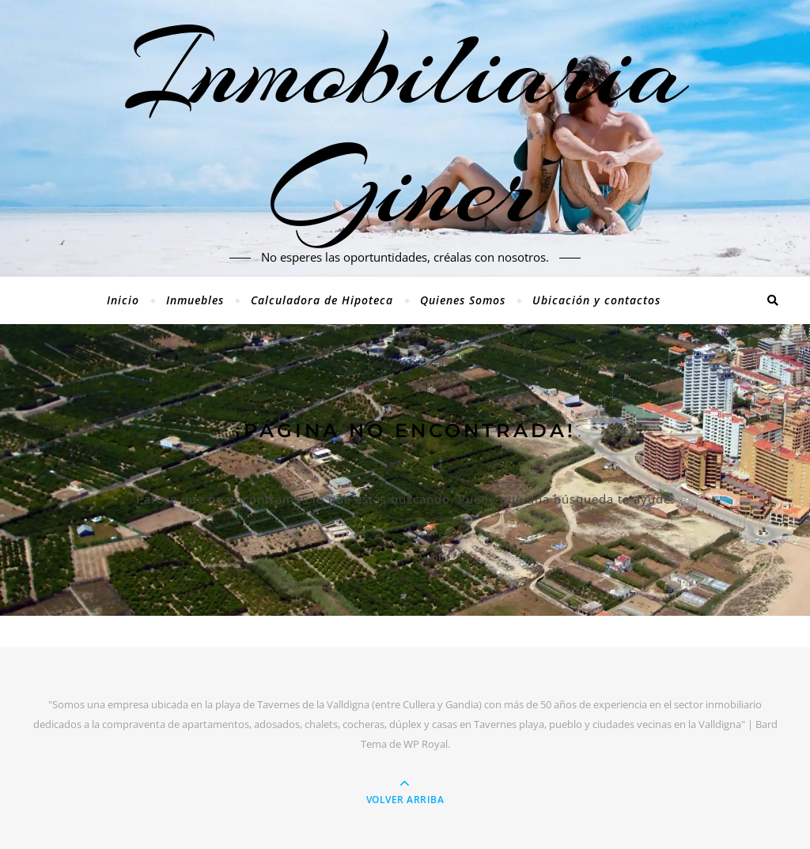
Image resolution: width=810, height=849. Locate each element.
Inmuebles (195, 300)
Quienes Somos (462, 300)
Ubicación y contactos (596, 300)
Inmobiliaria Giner (405, 128)
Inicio (123, 300)
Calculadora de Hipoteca (322, 300)
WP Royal (425, 744)
